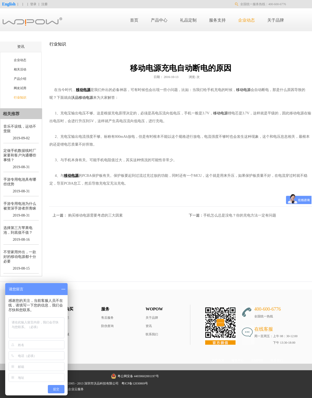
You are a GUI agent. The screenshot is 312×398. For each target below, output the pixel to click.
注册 (44, 4)
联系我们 (152, 334)
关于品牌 (152, 317)
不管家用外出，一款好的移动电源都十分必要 (19, 256)
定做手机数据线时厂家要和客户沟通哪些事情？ (19, 155)
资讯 (149, 326)
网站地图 (158, 383)
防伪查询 (107, 326)
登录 (33, 4)
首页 (134, 20)
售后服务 (107, 317)
